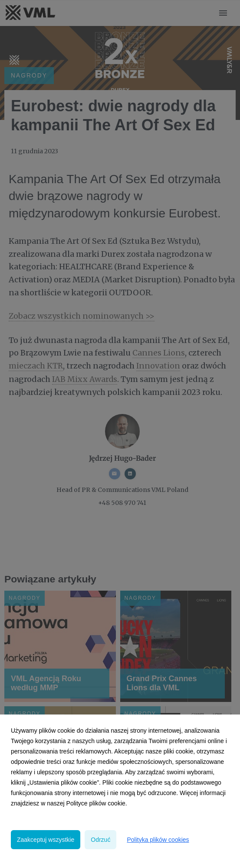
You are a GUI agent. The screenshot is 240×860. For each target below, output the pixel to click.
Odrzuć (100, 839)
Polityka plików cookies (158, 839)
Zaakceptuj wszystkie (45, 839)
